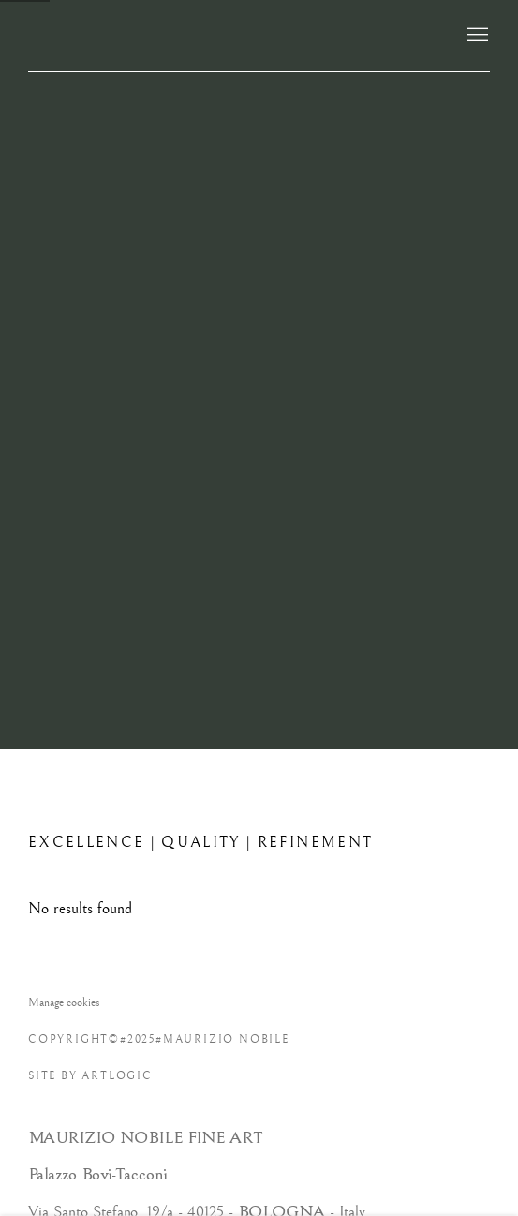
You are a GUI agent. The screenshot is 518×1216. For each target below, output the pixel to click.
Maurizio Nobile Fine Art (226, 35)
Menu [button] (476, 36)
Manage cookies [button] (64, 1002)
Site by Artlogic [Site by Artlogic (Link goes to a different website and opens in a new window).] (90, 1076)
